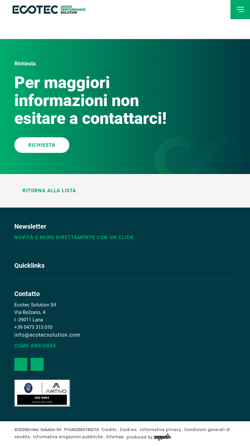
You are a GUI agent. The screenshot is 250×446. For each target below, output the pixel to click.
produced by (149, 437)
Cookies (128, 429)
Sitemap (115, 437)
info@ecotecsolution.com (47, 335)
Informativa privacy (160, 429)
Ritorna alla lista (45, 191)
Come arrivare (35, 346)
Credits (109, 429)
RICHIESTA (41, 145)
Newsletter (30, 226)
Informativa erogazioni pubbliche (68, 437)
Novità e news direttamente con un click (74, 237)
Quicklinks (29, 265)
